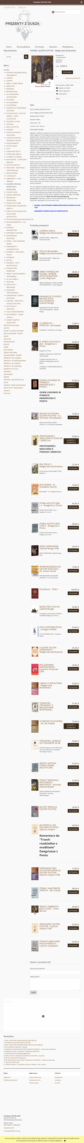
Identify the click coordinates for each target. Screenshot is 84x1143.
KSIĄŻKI (6, 70)
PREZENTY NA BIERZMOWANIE (15, 361)
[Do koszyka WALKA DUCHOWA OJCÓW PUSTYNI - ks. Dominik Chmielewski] (73, 417)
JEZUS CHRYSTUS (12, 127)
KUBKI (6, 347)
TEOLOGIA (10, 282)
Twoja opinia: (35, 977)
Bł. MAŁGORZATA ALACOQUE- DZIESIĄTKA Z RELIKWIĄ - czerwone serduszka (30, 1060)
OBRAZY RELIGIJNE (10, 352)
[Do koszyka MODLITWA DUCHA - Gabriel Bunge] (73, 610)
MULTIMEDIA (8, 350)
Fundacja (58, 1080)
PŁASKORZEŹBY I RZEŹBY (13, 355)
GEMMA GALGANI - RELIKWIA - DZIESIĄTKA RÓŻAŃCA (22, 1051)
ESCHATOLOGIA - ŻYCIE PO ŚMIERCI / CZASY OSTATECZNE (16, 116)
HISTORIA (9, 124)
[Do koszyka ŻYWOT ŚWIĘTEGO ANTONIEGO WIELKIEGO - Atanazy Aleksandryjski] (73, 784)
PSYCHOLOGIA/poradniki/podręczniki (19, 219)
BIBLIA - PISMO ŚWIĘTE (14, 83)
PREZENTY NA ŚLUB (11, 369)
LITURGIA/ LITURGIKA (14, 157)
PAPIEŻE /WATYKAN (13, 195)
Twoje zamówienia (35, 1077)
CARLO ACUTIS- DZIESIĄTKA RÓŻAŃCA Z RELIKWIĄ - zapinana (25, 1056)
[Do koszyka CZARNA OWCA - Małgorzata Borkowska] (73, 234)
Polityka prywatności (10, 1080)
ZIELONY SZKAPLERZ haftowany (15, 1058)
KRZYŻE (6, 344)
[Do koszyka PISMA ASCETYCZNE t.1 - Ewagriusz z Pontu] (73, 507)
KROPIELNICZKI (9, 342)
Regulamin (7, 1077)
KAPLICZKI (7, 339)
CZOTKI (6, 328)
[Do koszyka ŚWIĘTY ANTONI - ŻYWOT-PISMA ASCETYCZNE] (73, 767)
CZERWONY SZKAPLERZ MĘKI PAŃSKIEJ (17, 1043)
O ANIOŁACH (11, 176)
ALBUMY (9, 81)
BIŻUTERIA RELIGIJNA (11, 325)
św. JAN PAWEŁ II (12, 279)
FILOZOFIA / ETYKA (13, 121)
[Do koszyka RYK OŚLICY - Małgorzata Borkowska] (73, 468)
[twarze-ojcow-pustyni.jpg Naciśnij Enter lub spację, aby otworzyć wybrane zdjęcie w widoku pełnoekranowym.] (42, 73)
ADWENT (9, 78)
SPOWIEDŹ (10, 257)
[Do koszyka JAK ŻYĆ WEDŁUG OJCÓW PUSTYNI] (73, 811)
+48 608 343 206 (9, 1128)
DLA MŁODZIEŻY (12, 102)
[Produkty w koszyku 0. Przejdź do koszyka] (58, 12)
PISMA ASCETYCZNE (13, 203)
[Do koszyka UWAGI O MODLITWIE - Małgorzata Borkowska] (73, 687)
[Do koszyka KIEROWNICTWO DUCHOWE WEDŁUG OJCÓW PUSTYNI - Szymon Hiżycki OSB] (73, 872)
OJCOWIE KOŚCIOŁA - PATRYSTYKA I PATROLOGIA (14, 186)
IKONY (6, 336)
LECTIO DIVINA (11, 146)
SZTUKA (9, 260)
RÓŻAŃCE (7, 371)
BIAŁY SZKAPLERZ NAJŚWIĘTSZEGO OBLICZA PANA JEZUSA (24, 1045)
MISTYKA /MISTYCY (13, 165)
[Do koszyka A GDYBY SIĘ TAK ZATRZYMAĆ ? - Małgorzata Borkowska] (73, 651)
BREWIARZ (10, 89)
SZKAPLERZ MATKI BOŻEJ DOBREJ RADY (17, 1054)
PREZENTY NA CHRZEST (12, 363)
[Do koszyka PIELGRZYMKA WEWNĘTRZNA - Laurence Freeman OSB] (73, 669)
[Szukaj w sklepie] (14, 57)
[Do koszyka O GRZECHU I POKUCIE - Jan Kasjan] (73, 327)
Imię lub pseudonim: (37, 969)
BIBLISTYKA (10, 86)
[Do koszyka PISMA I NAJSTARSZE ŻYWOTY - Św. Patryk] (73, 892)
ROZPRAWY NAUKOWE (14, 233)
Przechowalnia (34, 1083)
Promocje (7, 393)
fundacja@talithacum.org (12, 1131)
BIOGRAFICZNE (11, 92)
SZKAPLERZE (8, 374)
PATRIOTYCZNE (11, 192)
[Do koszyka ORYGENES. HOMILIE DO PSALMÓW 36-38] (73, 745)
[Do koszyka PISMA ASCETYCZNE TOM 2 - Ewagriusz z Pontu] (73, 527)
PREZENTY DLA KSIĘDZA (12, 358)
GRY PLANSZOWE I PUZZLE (13, 333)
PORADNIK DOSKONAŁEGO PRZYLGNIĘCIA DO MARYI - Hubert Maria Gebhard (30, 1049)
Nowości (7, 391)
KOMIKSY (9, 130)
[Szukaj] (26, 57)
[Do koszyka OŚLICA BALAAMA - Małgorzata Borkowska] (73, 255)
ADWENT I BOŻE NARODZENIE (15, 385)
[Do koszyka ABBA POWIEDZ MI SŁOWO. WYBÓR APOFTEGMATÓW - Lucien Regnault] (73, 275)
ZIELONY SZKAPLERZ (12, 1062)
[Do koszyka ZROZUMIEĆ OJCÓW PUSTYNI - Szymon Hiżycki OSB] (73, 928)
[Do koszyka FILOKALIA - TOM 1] (73, 593)
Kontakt (57, 1083)
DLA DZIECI (10, 100)
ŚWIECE (6, 377)
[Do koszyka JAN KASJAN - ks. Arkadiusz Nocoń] (73, 489)
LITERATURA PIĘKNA (13, 154)
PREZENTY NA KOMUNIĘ (12, 366)
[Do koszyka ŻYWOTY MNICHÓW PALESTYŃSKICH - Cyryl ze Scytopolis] (73, 945)
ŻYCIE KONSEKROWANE (15, 312)
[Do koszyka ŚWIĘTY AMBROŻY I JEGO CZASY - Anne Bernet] (73, 910)
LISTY (8, 149)
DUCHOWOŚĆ (11, 105)
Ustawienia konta (34, 1080)
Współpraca (58, 1077)
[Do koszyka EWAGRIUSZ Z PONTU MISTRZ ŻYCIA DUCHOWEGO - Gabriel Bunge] (73, 300)
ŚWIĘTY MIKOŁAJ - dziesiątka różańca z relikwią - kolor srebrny (26, 1064)
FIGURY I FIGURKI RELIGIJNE (14, 331)
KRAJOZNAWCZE (12, 143)
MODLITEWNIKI (12, 173)
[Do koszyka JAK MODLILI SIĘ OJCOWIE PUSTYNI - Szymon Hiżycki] (73, 829)
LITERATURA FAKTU (13, 151)
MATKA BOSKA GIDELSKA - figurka (16, 1047)
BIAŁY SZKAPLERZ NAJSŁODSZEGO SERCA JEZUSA (21, 1040)
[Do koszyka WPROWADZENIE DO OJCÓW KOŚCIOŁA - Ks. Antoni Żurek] (73, 570)
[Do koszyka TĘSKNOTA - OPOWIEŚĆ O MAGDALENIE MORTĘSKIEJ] (73, 707)
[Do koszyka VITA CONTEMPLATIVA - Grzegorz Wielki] (73, 631)
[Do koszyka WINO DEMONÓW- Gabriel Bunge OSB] (73, 550)
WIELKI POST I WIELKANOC (13, 388)
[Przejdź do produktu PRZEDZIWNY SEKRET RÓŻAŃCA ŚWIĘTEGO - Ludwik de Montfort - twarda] (42, 1026)
